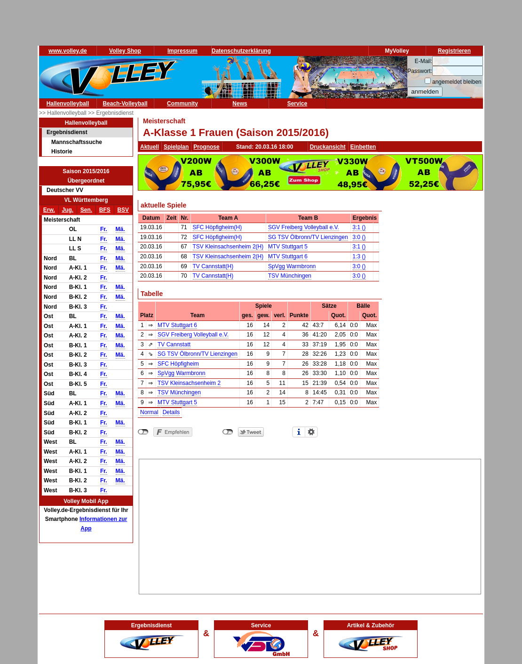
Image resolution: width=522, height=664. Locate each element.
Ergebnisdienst (67, 132)
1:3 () (359, 256)
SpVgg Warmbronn (292, 266)
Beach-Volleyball (125, 103)
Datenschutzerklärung (241, 51)
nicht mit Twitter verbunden (227, 432)
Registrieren (454, 51)
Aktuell (149, 147)
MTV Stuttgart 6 (288, 256)
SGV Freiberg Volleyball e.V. (303, 227)
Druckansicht (328, 147)
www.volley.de (67, 51)
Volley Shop (125, 51)
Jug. (67, 210)
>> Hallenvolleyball (63, 113)
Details (171, 412)
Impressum (182, 51)
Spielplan (176, 147)
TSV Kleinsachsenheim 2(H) (228, 246)
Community (182, 103)
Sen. (86, 210)
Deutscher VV (65, 190)
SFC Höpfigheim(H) (217, 227)
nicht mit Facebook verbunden (143, 432)
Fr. (103, 229)
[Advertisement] (310, 525)
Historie (61, 151)
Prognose (206, 147)
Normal (149, 412)
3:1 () (359, 227)
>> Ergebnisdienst (111, 113)
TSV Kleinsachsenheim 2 (189, 383)
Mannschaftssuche (76, 142)
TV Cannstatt (174, 344)
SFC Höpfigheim (178, 363)
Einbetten (363, 147)
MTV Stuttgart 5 (288, 246)
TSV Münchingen (289, 275)
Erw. (49, 210)
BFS (105, 210)
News (239, 103)
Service (297, 103)
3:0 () (359, 237)
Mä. (120, 229)
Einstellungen (311, 432)
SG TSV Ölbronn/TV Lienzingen (308, 237)
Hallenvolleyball (68, 103)
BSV (123, 210)
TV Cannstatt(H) (213, 266)
